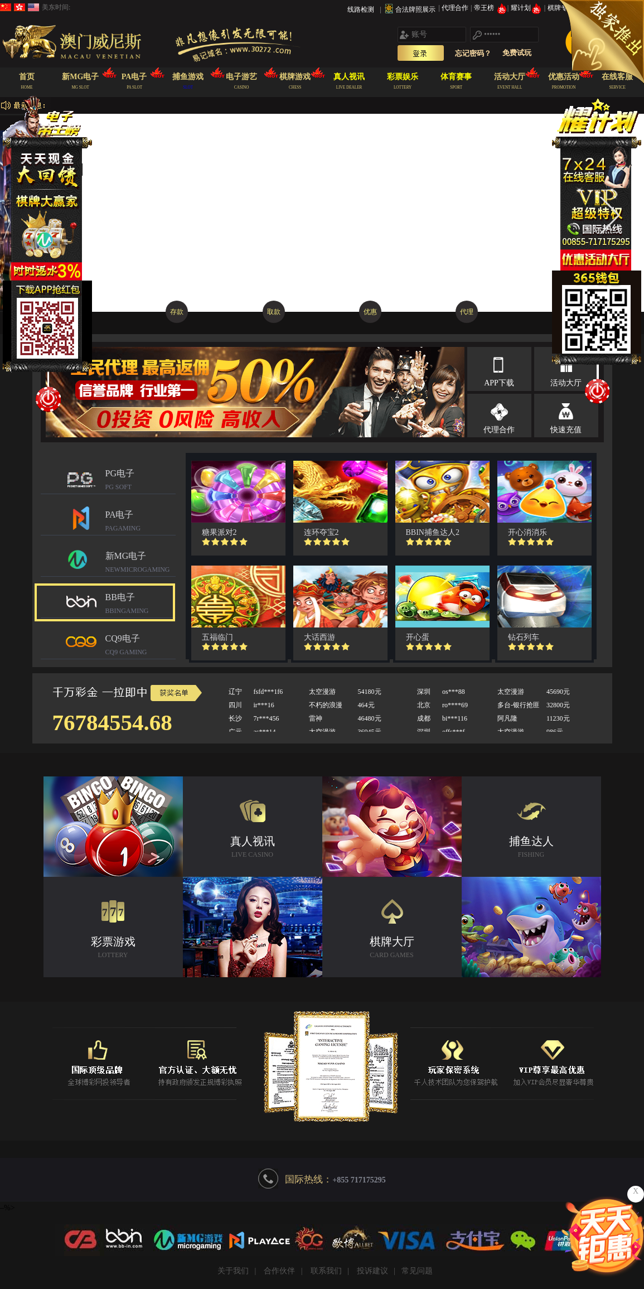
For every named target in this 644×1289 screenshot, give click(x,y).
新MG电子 (140, 563)
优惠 (370, 312)
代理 (466, 312)
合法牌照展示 (415, 9)
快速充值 (566, 430)
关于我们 (233, 1271)
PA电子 (140, 522)
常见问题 (417, 1271)
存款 (176, 312)
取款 (273, 312)
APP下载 (499, 383)
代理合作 (456, 8)
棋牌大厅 (392, 948)
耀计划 (527, 8)
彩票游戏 (113, 948)
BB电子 (140, 604)
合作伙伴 (279, 1271)
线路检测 (360, 9)
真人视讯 (252, 848)
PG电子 (140, 481)
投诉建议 (372, 1271)
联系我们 (326, 1271)
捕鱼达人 (531, 848)
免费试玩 (516, 53)
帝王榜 (490, 8)
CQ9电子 (140, 646)
